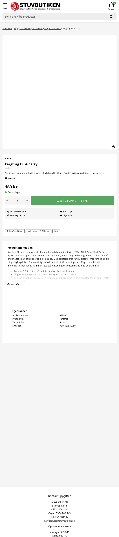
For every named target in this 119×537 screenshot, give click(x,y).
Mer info (12, 178)
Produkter (7, 28)
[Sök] (112, 16)
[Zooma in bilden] (113, 145)
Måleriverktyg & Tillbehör (31, 28)
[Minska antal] (7, 200)
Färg (16, 28)
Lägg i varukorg (72, 200)
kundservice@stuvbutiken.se (59, 520)
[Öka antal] (27, 200)
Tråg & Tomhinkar (52, 28)
